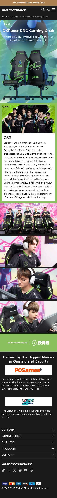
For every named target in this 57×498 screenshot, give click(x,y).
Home (5, 16)
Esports (15, 16)
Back (7, 23)
